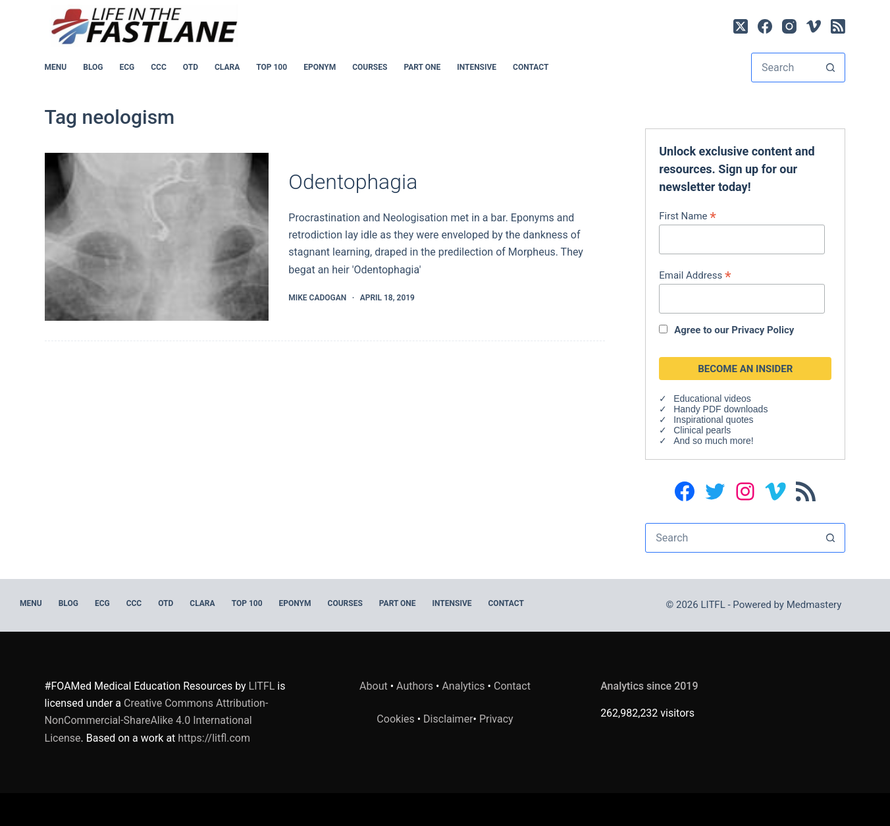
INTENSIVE (476, 67)
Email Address (695, 275)
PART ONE (422, 67)
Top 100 (271, 67)
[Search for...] (784, 67)
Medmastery (814, 605)
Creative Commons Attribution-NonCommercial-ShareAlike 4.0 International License (157, 720)
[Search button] (830, 67)
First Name (687, 216)
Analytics (463, 686)
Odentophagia (352, 181)
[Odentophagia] (157, 237)
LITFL (262, 686)
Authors (414, 686)
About (373, 686)
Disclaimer (448, 719)
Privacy (496, 719)
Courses (369, 67)
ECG (126, 67)
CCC (159, 67)
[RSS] (838, 26)
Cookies (397, 719)
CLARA (227, 67)
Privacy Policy (762, 330)
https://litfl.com (214, 738)
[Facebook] (765, 26)
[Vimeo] (813, 26)
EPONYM (319, 67)
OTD (190, 67)
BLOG (93, 67)
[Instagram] (789, 26)
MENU (56, 67)
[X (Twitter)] (740, 26)
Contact (530, 67)
